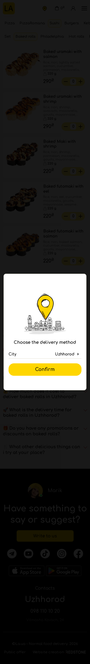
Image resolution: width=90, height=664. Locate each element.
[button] (45, 354)
